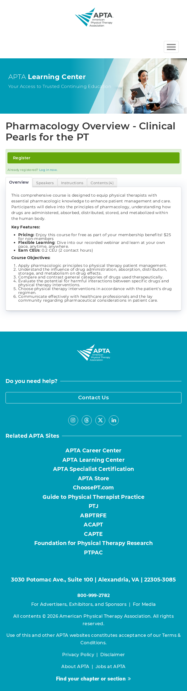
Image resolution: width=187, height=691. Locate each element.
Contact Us (93, 397)
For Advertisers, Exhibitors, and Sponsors (79, 604)
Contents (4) (102, 183)
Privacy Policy (78, 654)
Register (21, 157)
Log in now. (48, 170)
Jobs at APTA (111, 666)
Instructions (72, 183)
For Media (144, 604)
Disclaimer (112, 654)
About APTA (75, 666)
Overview (19, 182)
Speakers (44, 183)
